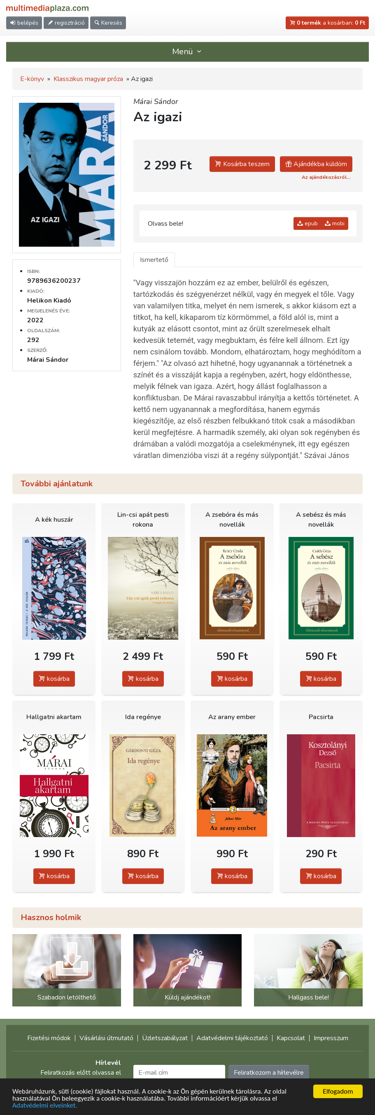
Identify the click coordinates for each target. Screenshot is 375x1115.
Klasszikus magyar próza (88, 78)
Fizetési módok (49, 1038)
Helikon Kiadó (49, 300)
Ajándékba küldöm (316, 164)
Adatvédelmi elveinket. (44, 1105)
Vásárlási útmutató (106, 1038)
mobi (335, 223)
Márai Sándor (155, 101)
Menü (187, 51)
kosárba (54, 678)
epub (307, 223)
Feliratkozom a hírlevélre (269, 1072)
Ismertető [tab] (154, 259)
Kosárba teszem (242, 164)
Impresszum (331, 1038)
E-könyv (32, 78)
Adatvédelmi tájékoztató (232, 1038)
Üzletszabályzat (165, 1038)
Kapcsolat (291, 1038)
